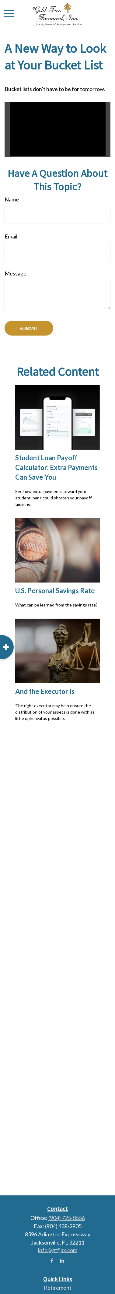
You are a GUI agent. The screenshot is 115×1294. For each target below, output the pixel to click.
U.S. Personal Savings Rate (55, 590)
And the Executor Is (45, 691)
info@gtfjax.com (57, 1250)
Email (11, 236)
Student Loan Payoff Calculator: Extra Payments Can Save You (56, 467)
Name (12, 199)
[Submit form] (29, 328)
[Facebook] (52, 1260)
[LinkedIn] (62, 1260)
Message (15, 273)
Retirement (57, 1287)
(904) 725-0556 (66, 1218)
